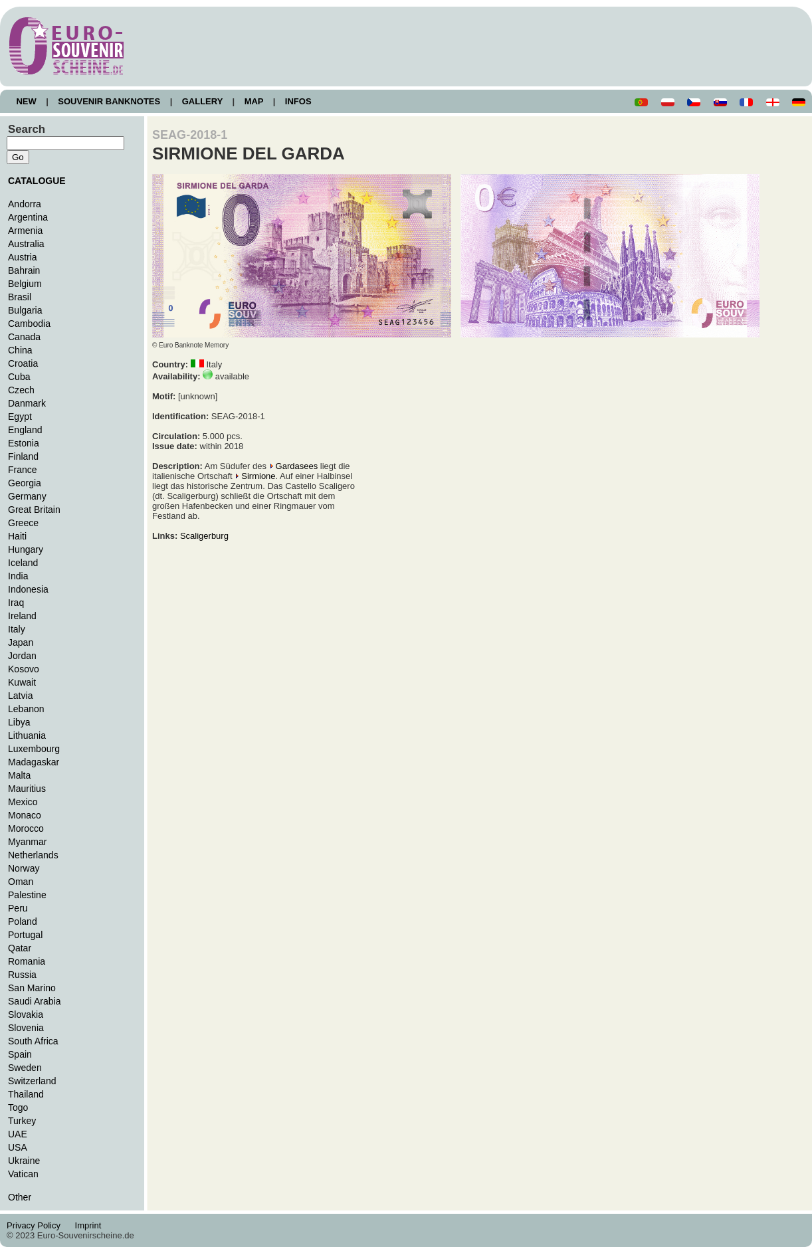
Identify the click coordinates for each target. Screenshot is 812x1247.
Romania (26, 961)
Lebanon (26, 709)
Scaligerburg (204, 536)
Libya (19, 722)
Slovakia (25, 1014)
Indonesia (28, 589)
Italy (16, 629)
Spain (20, 1054)
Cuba (19, 376)
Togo (18, 1107)
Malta (19, 775)
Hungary (25, 549)
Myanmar (27, 841)
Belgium (25, 283)
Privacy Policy (37, 1225)
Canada (24, 337)
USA (17, 1147)
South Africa (33, 1041)
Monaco (24, 815)
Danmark (27, 403)
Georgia (24, 483)
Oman (20, 881)
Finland (23, 456)
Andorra (24, 204)
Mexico (22, 802)
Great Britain (34, 509)
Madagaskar (33, 762)
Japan (20, 642)
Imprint (90, 1225)
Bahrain (24, 270)
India (18, 576)
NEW (26, 101)
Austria (22, 257)
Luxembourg (34, 748)
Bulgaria (25, 310)
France (22, 469)
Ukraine (24, 1160)
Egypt (20, 416)
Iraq (16, 602)
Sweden (25, 1067)
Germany (27, 496)
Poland (22, 921)
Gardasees (297, 466)
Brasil (19, 297)
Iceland (23, 562)
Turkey (22, 1120)
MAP (254, 101)
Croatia (23, 363)
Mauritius (27, 788)
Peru (18, 908)
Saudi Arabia (34, 1001)
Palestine (27, 895)
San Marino (32, 988)
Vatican (23, 1174)
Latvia (20, 695)
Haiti (17, 536)
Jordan (22, 655)
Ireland (22, 616)
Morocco (26, 828)
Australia (26, 244)
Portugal (25, 934)
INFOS (298, 101)
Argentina (28, 217)
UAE (17, 1134)
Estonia (23, 443)
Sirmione (258, 476)
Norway (24, 868)
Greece (23, 523)
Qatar (19, 948)
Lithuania (27, 735)
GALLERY (202, 101)
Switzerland (32, 1081)
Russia (22, 974)
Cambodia (29, 323)
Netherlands (33, 855)
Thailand (26, 1094)
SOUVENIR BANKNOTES (109, 101)
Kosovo (23, 669)
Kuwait (22, 682)
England (25, 430)
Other (19, 1197)
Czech (21, 390)
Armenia (25, 230)
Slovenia (26, 1027)
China (20, 350)
